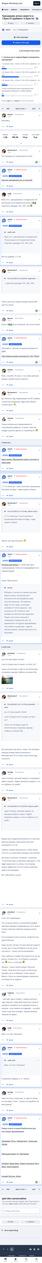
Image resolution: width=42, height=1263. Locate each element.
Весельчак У (12, 150)
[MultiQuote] (3, 126)
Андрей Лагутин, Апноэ (11, 1176)
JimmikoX (11, 653)
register (17, 101)
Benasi (10, 318)
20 (36, 76)
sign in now (13, 1204)
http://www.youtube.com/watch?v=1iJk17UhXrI (20, 356)
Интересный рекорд (10, 565)
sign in (9, 101)
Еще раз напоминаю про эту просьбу (17, 180)
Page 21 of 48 (21, 109)
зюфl (9, 194)
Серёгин (11, 993)
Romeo (10, 114)
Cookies (31, 1256)
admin (8, 30)
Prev (8, 109)
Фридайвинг (24, 30)
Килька (10, 418)
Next (34, 109)
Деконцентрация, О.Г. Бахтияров (15, 1154)
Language (12, 1256)
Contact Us (22, 1256)
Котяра (10, 772)
